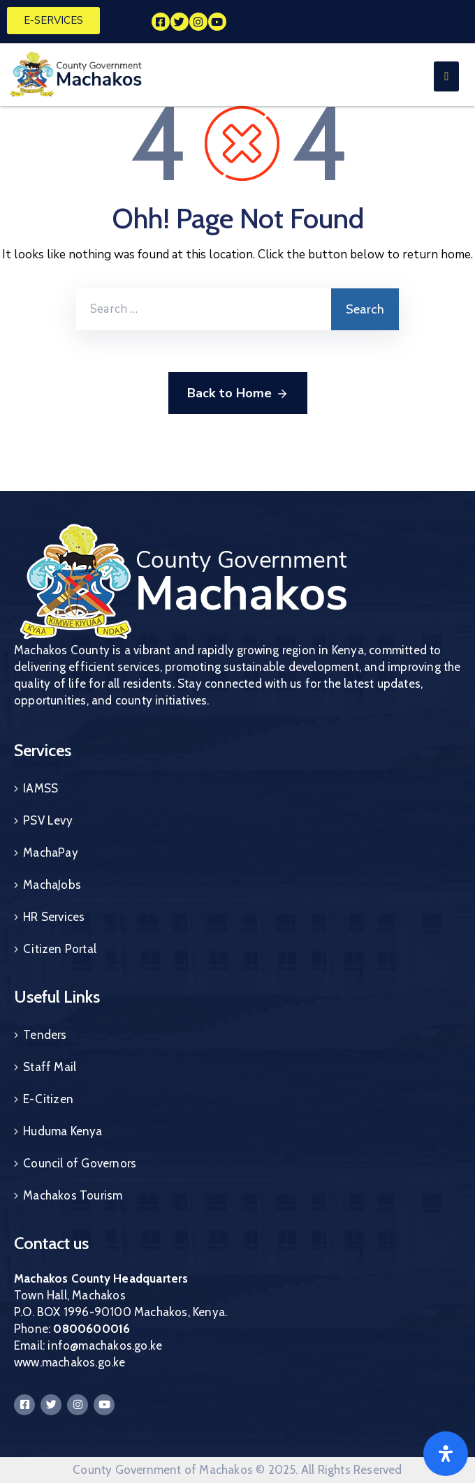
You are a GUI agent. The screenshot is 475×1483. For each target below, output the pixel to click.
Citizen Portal (59, 949)
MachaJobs (52, 885)
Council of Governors (79, 1163)
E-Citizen (48, 1099)
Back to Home (237, 394)
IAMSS (40, 788)
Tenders (44, 1035)
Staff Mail (49, 1067)
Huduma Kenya (62, 1131)
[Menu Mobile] (446, 76)
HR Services (54, 917)
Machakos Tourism (72, 1195)
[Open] (445, 1453)
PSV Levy (48, 820)
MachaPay (50, 852)
